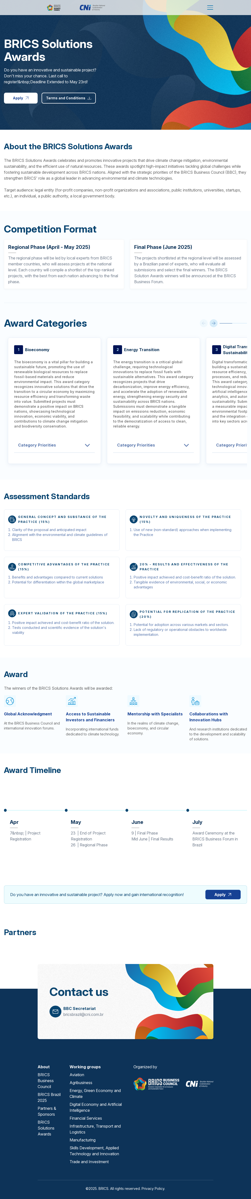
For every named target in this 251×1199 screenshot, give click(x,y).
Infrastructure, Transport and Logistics (95, 1129)
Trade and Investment (89, 1161)
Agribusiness (81, 1082)
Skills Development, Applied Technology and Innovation (94, 1150)
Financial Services (86, 1118)
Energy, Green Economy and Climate (95, 1093)
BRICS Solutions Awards (46, 1128)
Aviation (77, 1074)
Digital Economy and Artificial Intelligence (96, 1107)
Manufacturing (83, 1139)
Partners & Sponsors (47, 1111)
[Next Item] (214, 323)
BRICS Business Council (46, 1080)
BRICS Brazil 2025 (49, 1097)
